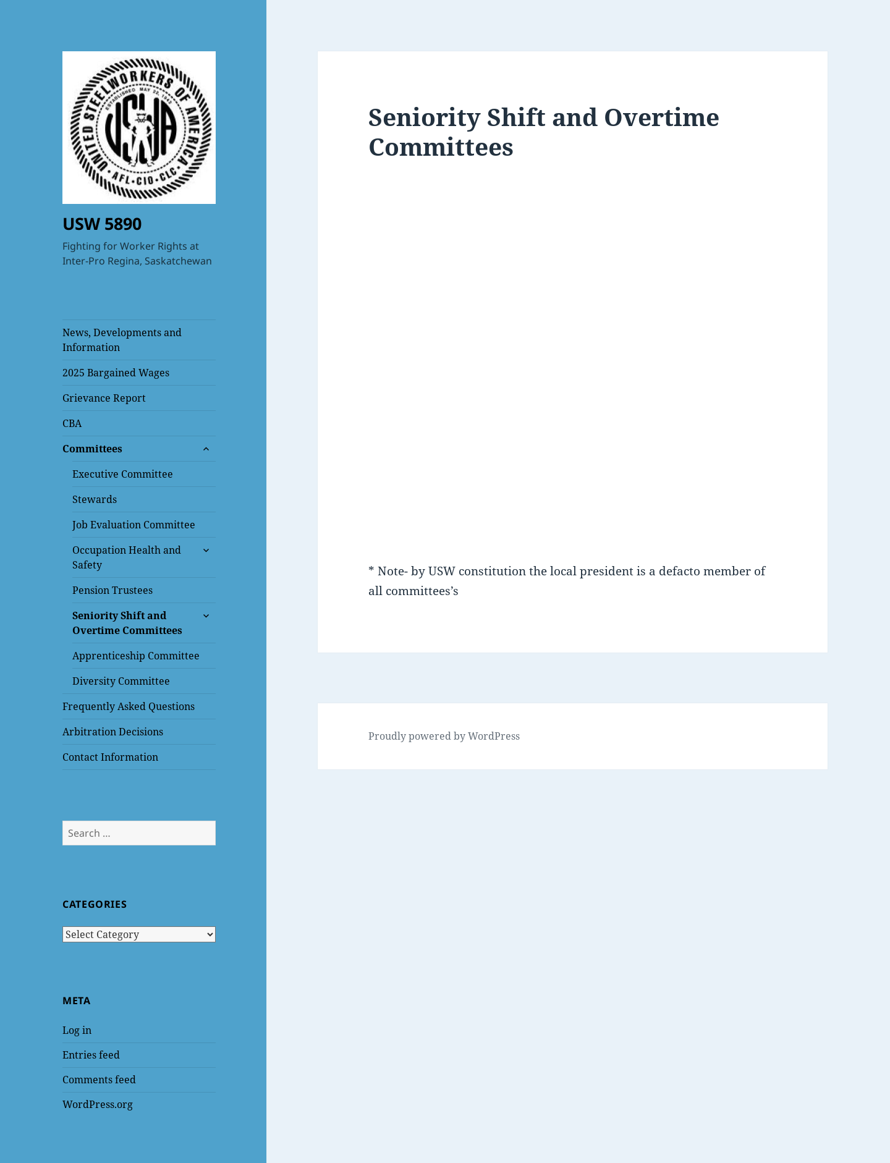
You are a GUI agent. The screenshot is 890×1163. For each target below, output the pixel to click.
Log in (76, 1030)
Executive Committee (122, 474)
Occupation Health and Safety (126, 557)
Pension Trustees (112, 590)
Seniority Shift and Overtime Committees (127, 623)
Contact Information (110, 757)
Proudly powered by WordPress (444, 736)
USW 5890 (102, 223)
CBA (72, 423)
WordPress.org (97, 1104)
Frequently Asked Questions (128, 706)
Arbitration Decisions (112, 731)
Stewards (94, 499)
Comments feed (99, 1079)
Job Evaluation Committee (133, 524)
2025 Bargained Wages (115, 372)
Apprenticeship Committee (136, 655)
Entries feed (91, 1055)
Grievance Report (104, 398)
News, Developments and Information (122, 340)
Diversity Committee (121, 681)
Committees (92, 448)
